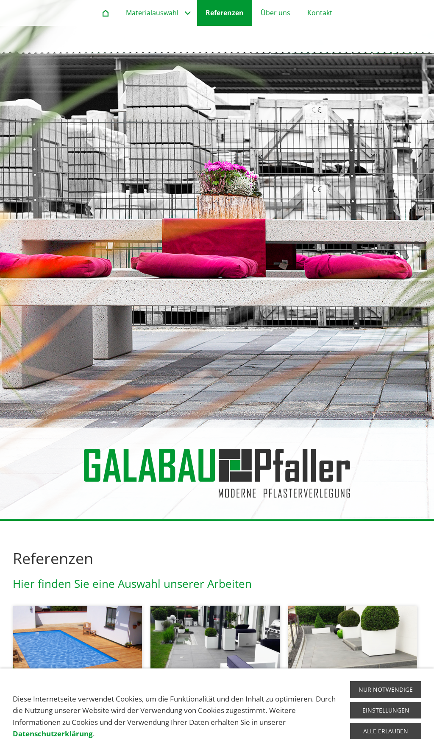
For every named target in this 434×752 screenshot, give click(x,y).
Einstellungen (385, 710)
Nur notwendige (386, 689)
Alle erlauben (385, 731)
